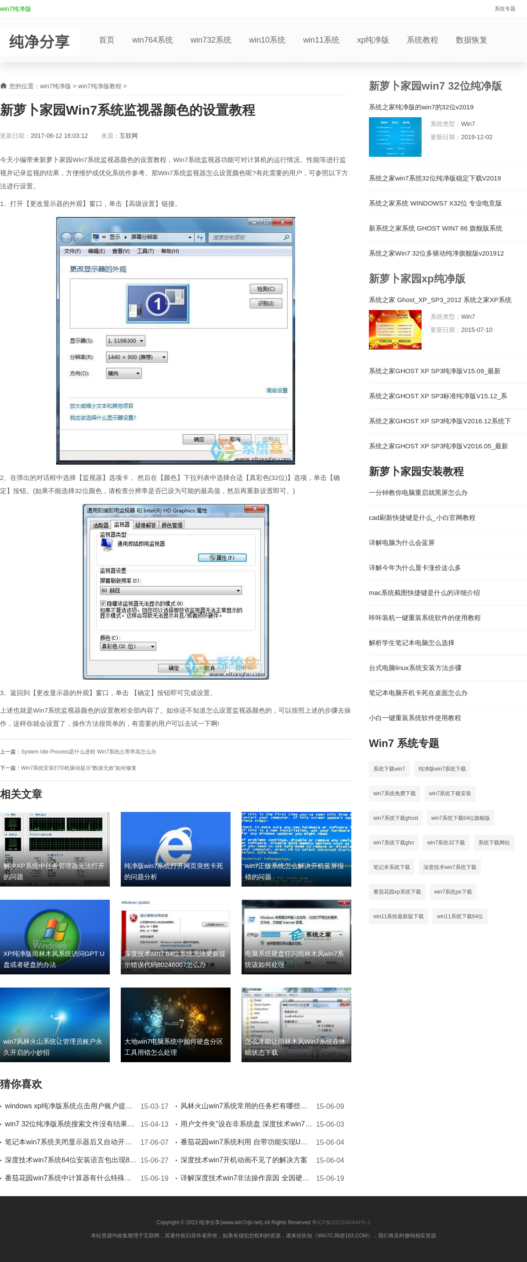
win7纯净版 (15, 8)
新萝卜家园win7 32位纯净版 (435, 86)
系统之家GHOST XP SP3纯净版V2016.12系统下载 (440, 421)
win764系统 (152, 40)
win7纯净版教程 (100, 86)
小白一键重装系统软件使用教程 (415, 717)
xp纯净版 (373, 40)
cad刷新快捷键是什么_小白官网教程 (422, 517)
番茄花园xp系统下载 (397, 892)
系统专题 (505, 9)
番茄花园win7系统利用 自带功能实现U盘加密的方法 (246, 1142)
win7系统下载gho (393, 843)
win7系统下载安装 (450, 793)
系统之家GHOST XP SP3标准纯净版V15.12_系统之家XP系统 (438, 396)
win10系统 (267, 40)
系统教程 (422, 40)
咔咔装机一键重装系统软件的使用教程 (425, 617)
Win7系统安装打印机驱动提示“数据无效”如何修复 (79, 768)
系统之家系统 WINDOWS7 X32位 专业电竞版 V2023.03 (435, 203)
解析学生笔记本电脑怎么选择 (412, 642)
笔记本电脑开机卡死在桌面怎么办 (418, 692)
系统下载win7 (389, 769)
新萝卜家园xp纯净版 (417, 279)
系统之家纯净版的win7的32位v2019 (421, 107)
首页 (107, 40)
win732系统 (211, 40)
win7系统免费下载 (394, 793)
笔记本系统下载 (391, 867)
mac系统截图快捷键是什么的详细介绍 (424, 592)
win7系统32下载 (446, 843)
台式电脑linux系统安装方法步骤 (415, 667)
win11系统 (321, 40)
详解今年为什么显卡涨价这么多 (415, 567)
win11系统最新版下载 (398, 916)
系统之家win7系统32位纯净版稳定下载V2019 (435, 178)
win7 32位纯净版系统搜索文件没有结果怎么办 (71, 1124)
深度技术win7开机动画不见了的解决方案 (243, 1160)
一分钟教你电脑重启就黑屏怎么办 (418, 492)
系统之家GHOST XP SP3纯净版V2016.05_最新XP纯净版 (438, 446)
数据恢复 (471, 40)
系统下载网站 (494, 843)
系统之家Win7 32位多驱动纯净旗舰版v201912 (436, 253)
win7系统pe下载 (453, 892)
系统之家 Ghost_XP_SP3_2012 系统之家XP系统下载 (440, 299)
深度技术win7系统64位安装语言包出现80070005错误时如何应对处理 (71, 1160)
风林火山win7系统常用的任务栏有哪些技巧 (246, 1106)
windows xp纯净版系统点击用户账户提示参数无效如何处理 (71, 1106)
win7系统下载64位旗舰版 (460, 818)
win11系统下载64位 (460, 916)
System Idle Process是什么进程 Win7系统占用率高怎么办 (88, 752)
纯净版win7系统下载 (442, 769)
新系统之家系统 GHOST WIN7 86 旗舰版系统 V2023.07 (435, 228)
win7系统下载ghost (395, 818)
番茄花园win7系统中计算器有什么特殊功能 (71, 1178)
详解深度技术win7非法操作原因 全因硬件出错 (246, 1178)
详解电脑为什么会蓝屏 (402, 542)
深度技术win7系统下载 (449, 867)
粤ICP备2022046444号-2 (341, 1222)
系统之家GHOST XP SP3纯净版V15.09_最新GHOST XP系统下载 (435, 371)
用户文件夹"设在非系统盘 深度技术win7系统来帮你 (246, 1124)
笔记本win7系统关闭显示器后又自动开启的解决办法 (71, 1142)
